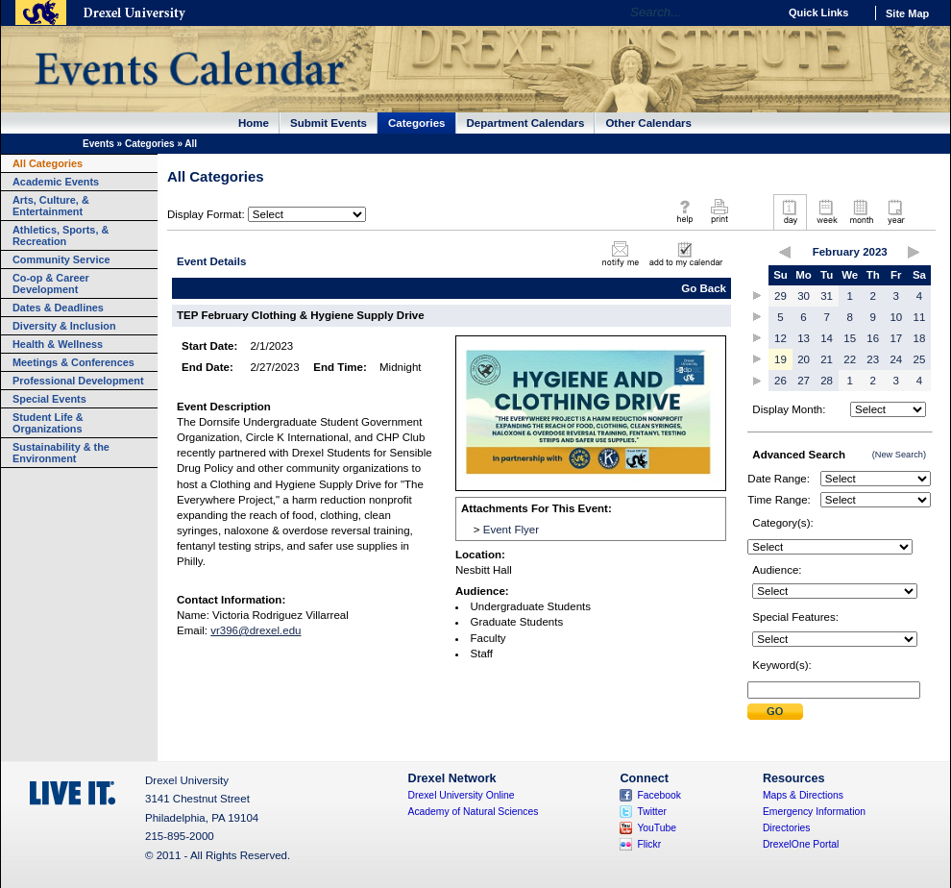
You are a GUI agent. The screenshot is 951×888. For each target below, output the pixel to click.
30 (803, 296)
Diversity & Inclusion (64, 326)
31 (826, 296)
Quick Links (818, 12)
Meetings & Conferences (73, 362)
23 (872, 359)
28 (826, 380)
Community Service (61, 259)
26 (780, 380)
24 (896, 359)
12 (780, 338)
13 (803, 338)
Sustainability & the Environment (61, 452)
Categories (417, 123)
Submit (775, 711)
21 (826, 359)
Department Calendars (526, 123)
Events (98, 143)
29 (780, 296)
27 (803, 380)
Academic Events (55, 181)
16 (872, 338)
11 (920, 317)
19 (780, 359)
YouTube (656, 828)
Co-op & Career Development (50, 283)
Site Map (907, 13)
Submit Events (328, 123)
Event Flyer (511, 529)
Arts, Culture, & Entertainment (50, 205)
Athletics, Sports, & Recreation (60, 235)
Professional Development (78, 380)
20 (803, 359)
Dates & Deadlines (58, 307)
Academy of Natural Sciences (473, 811)
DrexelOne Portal (801, 844)
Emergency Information (814, 811)
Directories (787, 828)
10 (896, 317)
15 (849, 338)
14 (826, 338)
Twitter (652, 811)
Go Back (703, 288)
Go (758, 12)
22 (849, 359)
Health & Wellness (57, 344)
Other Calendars (648, 123)
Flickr (649, 844)
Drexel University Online (461, 795)
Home (253, 123)
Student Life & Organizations (48, 422)
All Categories (47, 163)
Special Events (49, 399)
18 (920, 338)
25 (920, 359)
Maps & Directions (803, 795)
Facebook (659, 795)
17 (896, 338)
